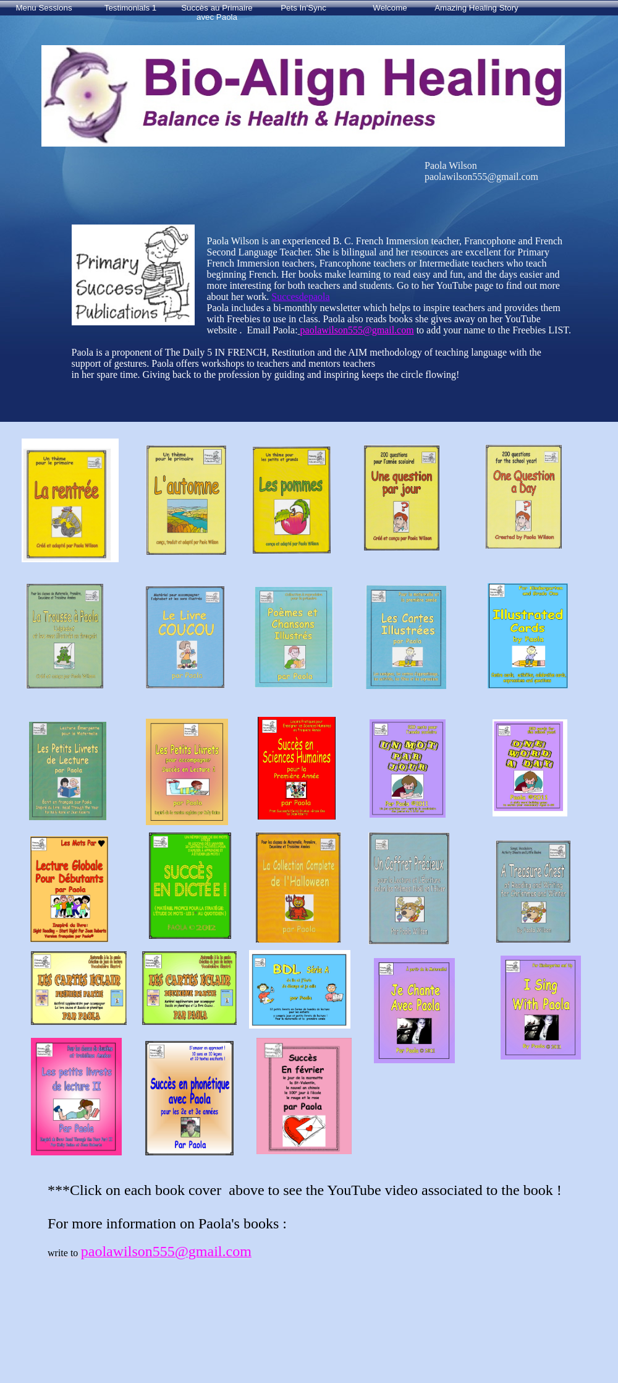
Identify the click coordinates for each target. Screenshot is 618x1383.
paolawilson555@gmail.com (357, 330)
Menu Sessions (43, 7)
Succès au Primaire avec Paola (217, 11)
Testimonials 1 (130, 7)
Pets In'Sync (303, 7)
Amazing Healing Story (476, 7)
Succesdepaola (300, 296)
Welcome (390, 7)
